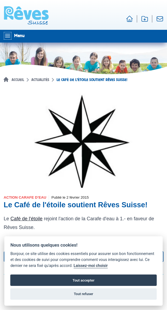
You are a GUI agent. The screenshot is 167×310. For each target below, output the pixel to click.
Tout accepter (83, 280)
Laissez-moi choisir (91, 265)
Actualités (40, 80)
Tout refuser (83, 294)
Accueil (18, 80)
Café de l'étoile (27, 218)
